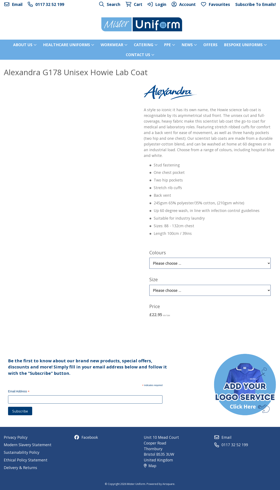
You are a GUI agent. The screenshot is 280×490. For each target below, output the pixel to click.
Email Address (19, 391)
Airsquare (168, 484)
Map (150, 465)
